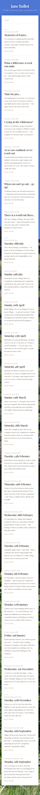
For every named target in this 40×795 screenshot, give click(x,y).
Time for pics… (12, 94)
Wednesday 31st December (19, 669)
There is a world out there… (19, 215)
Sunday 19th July (13, 274)
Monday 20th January (16, 604)
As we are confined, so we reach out (18, 151)
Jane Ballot (20, 6)
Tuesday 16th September (18, 731)
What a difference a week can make (18, 64)
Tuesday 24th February (17, 456)
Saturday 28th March (16, 425)
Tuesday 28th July (14, 243)
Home (6, 20)
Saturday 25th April (15, 335)
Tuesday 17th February (16, 545)
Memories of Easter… (16, 35)
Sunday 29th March (15, 397)
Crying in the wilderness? (18, 122)
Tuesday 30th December (17, 700)
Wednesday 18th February (18, 515)
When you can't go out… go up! (19, 185)
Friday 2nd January (15, 635)
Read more (8, 51)
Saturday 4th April (14, 366)
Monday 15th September (17, 761)
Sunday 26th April (14, 305)
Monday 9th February (16, 573)
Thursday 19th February (17, 484)
